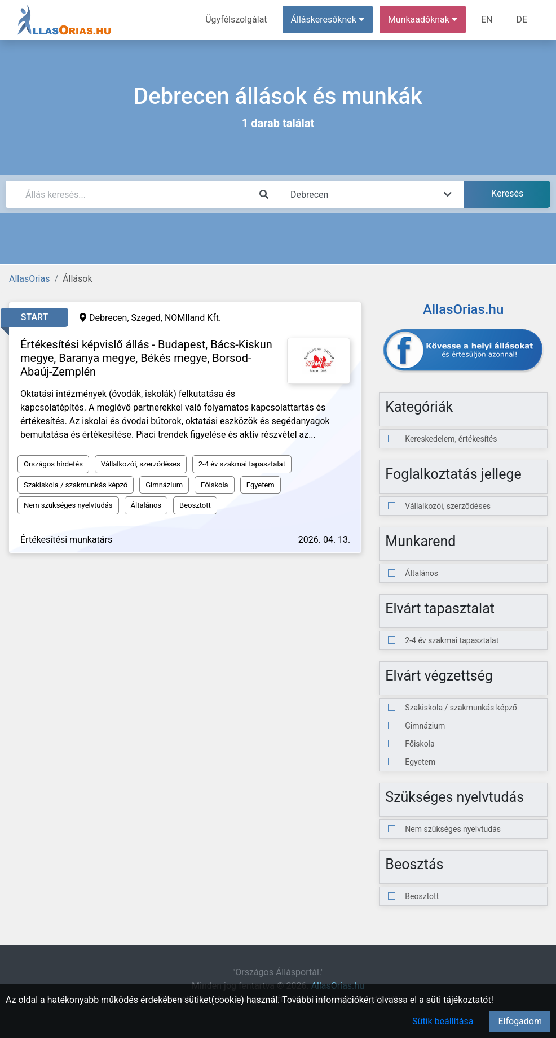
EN (487, 19)
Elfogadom (520, 1021)
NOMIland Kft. (193, 317)
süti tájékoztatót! (459, 1000)
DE (521, 19)
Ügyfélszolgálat (236, 19)
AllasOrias (29, 278)
